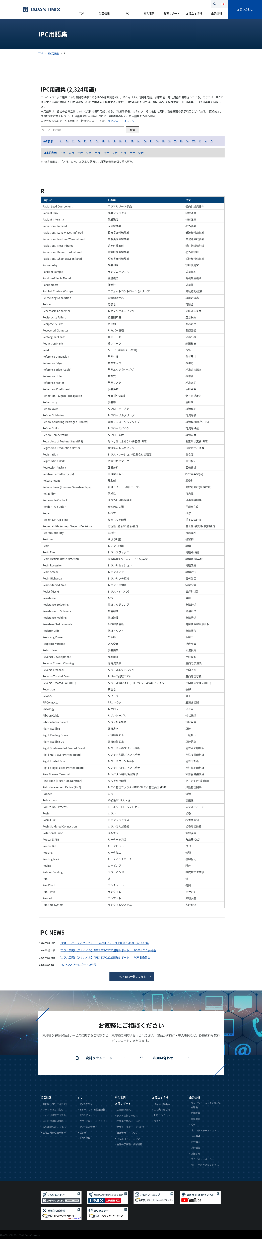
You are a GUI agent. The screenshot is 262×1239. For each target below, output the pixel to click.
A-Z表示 (48, 141)
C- (73, 141)
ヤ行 (123, 153)
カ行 (71, 153)
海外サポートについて (128, 1132)
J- (114, 141)
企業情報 (216, 13)
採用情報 (195, 1147)
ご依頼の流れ (124, 1109)
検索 (132, 130)
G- (97, 141)
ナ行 (97, 153)
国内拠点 (195, 1136)
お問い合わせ (245, 9)
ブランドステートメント (204, 1130)
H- (103, 141)
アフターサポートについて (131, 1127)
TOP (82, 13)
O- (145, 141)
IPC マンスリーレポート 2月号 (78, 965)
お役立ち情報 (194, 13)
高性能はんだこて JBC (54, 1126)
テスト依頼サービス (127, 1115)
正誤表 (83, 1132)
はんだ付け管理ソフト (54, 1115)
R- (163, 141)
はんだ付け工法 (162, 1103)
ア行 (62, 153)
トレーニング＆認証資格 (92, 1109)
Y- (206, 141)
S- (169, 141)
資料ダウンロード (99, 1057)
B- (67, 141)
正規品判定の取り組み (54, 1132)
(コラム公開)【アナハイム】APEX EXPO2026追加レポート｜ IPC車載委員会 (105, 957)
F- (91, 141)
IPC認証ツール (87, 1115)
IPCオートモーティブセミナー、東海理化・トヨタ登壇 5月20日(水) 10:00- (104, 943)
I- (109, 141)
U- (181, 141)
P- (151, 141)
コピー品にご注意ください (205, 1165)
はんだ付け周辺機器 (52, 1121)
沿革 (193, 1124)
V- (187, 141)
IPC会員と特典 (87, 1126)
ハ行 (106, 153)
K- (120, 141)
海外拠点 (195, 1142)
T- (175, 141)
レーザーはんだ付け (52, 1109)
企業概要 (195, 1113)
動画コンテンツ (162, 1115)
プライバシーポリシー (202, 1159)
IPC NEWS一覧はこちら (132, 976)
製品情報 (104, 13)
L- (126, 141)
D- (79, 141)
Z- (211, 141)
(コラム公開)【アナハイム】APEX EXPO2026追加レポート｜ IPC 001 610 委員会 (108, 950)
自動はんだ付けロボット (55, 1103)
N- (138, 141)
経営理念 (195, 1119)
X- (200, 141)
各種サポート (172, 13)
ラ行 (132, 153)
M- (132, 141)
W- (194, 141)
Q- (157, 141)
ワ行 (141, 153)
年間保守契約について (128, 1121)
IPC (126, 13)
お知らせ (195, 1153)
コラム (157, 1121)
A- (61, 141)
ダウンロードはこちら (121, 121)
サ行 (80, 153)
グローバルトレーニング (92, 1121)
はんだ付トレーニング (128, 1138)
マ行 (114, 153)
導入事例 (149, 13)
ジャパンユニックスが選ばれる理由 (206, 1105)
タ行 (88, 153)
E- (85, 141)
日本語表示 (50, 153)
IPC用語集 (85, 1138)
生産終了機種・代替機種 (129, 1144)
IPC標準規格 (86, 1103)
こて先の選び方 (162, 1109)
